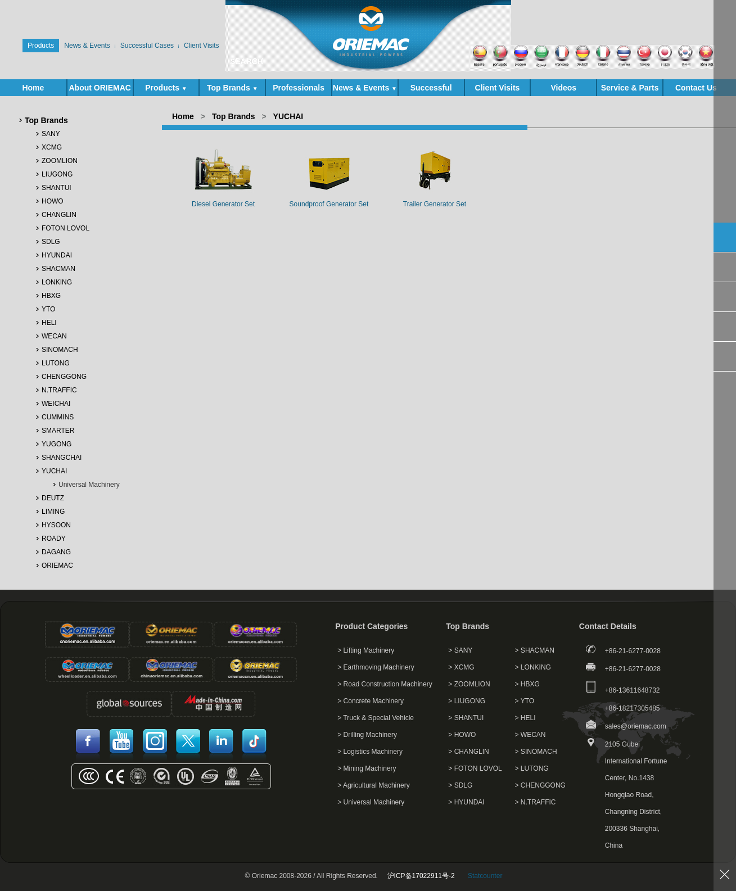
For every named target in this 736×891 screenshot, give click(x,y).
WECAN (54, 336)
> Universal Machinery (370, 802)
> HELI (525, 718)
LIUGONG (57, 174)
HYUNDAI (57, 255)
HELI (49, 323)
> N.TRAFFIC (535, 802)
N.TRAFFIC (59, 390)
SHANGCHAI (62, 458)
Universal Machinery (89, 485)
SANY (51, 134)
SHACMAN (58, 269)
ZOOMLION (60, 161)
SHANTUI (56, 188)
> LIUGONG (466, 701)
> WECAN (530, 735)
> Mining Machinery (366, 768)
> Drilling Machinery (367, 735)
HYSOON (56, 525)
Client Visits (497, 87)
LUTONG (56, 363)
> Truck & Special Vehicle (375, 718)
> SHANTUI (466, 718)
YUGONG (56, 444)
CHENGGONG (64, 377)
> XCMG (461, 667)
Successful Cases (431, 89)
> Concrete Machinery (370, 701)
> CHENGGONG (540, 785)
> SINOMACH (536, 752)
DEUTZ (53, 498)
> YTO (525, 701)
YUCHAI (54, 471)
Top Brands (232, 87)
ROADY (54, 538)
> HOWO (462, 735)
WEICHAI (56, 404)
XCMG (52, 147)
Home (33, 87)
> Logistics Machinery (370, 752)
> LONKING (533, 667)
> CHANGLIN (468, 752)
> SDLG (460, 785)
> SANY (460, 650)
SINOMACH (60, 350)
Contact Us (696, 87)
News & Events (365, 87)
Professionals (298, 87)
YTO (48, 309)
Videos (563, 87)
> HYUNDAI (466, 802)
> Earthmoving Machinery (375, 667)
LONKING (57, 282)
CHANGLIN (59, 215)
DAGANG (56, 552)
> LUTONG (532, 768)
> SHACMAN (534, 650)
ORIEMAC (57, 565)
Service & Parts (630, 89)
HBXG (51, 296)
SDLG (51, 242)
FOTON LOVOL (65, 228)
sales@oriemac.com (635, 726)
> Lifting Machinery (365, 650)
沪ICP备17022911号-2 (421, 876)
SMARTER (58, 431)
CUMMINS (58, 417)
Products (166, 87)
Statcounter (485, 876)
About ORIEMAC (99, 89)
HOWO (53, 201)
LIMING (53, 511)
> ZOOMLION (469, 684)
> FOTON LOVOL (475, 768)
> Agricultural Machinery (373, 785)
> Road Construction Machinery (384, 684)
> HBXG (527, 684)
